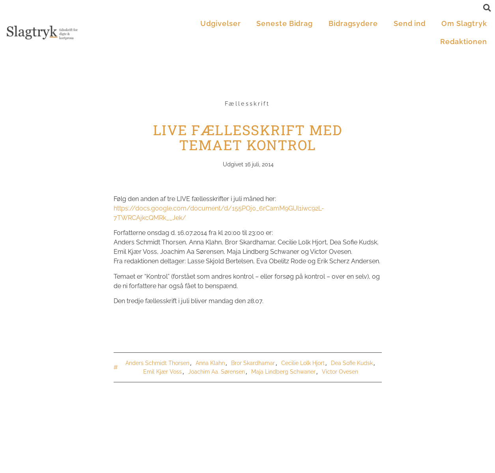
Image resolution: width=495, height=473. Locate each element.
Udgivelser (220, 23)
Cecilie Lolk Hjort (303, 363)
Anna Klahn (210, 363)
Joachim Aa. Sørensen (216, 372)
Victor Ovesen (340, 372)
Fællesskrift (247, 104)
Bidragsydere (353, 23)
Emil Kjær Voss (162, 372)
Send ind (410, 23)
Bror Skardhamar (253, 363)
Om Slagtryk (464, 23)
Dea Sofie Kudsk (352, 363)
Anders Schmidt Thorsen (157, 363)
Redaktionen (463, 41)
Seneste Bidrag (284, 23)
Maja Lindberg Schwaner (283, 372)
